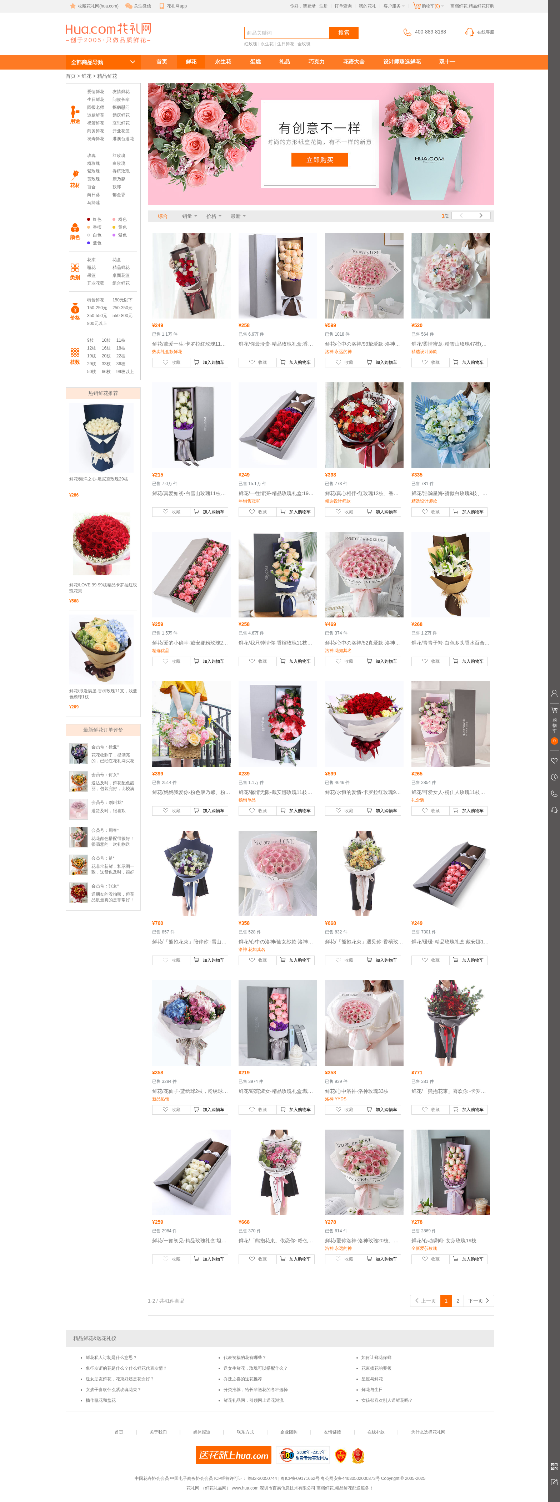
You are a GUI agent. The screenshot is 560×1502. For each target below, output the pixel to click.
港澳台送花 (123, 138)
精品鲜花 (121, 267)
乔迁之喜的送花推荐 (243, 1378)
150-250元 (97, 307)
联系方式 (245, 1432)
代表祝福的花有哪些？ (245, 1357)
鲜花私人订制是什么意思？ (111, 1357)
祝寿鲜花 (95, 138)
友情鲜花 (121, 91)
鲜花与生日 (372, 1389)
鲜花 (191, 61)
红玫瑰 (250, 43)
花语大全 (354, 61)
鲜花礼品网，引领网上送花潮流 (254, 1400)
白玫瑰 (118, 163)
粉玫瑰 (93, 163)
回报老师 (95, 107)
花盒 (116, 259)
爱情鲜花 (95, 91)
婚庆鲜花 (121, 115)
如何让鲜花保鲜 (376, 1357)
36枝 (120, 363)
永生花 (267, 43)
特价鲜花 (95, 299)
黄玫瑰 (93, 179)
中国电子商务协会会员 (191, 1478)
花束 (91, 259)
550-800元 (122, 315)
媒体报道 (201, 1432)
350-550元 (97, 315)
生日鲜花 (285, 43)
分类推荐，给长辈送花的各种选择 (256, 1389)
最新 (236, 216)
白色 (94, 235)
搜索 (344, 33)
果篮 (91, 275)
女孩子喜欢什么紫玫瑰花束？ (113, 1389)
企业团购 (289, 1432)
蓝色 (94, 242)
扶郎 (116, 186)
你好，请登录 (303, 6)
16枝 (106, 348)
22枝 (120, 355)
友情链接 (332, 1432)
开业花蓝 (95, 283)
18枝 (120, 348)
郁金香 (118, 194)
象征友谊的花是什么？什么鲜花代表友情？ (126, 1368)
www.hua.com (245, 1488)
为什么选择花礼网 (428, 1432)
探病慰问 (121, 107)
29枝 (91, 363)
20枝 (106, 355)
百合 (91, 186)
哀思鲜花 (121, 123)
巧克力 (317, 61)
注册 (323, 6)
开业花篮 (121, 130)
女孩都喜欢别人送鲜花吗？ (387, 1400)
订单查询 (343, 6)
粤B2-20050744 (262, 1478)
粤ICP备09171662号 (299, 1478)
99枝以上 (125, 371)
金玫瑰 (304, 43)
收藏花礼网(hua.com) (94, 6)
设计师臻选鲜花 (402, 61)
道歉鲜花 (95, 115)
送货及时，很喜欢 (108, 810)
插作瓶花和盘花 (101, 1400)
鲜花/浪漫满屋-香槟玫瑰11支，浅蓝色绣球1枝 (103, 693)
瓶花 (91, 267)
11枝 (120, 340)
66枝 (106, 371)
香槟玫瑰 (121, 171)
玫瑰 (91, 155)
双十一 (447, 61)
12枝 (91, 348)
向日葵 (93, 194)
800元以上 (97, 323)
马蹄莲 (93, 202)
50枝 (91, 371)
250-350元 (122, 307)
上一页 (425, 1301)
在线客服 (479, 32)
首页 (161, 61)
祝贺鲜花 (95, 123)
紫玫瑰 (93, 171)
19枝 (91, 355)
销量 (187, 216)
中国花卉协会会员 (152, 1478)
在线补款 (376, 1432)
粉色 (119, 219)
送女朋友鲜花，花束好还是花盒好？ (120, 1378)
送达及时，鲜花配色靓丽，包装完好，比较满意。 (112, 788)
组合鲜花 (121, 283)
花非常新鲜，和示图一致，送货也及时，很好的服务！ (112, 872)
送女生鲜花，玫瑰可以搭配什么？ (256, 1368)
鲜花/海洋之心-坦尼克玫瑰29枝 (98, 479)
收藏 (171, 362)
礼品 (284, 61)
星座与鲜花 (372, 1378)
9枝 (90, 340)
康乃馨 (118, 179)
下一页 (479, 1301)
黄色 (119, 227)
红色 (94, 219)
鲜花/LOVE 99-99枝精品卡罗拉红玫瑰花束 (103, 588)
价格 (211, 216)
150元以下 (122, 299)
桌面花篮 (121, 275)
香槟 (94, 227)
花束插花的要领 (376, 1368)
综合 (163, 216)
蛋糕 (255, 61)
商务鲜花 (95, 130)
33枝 (106, 363)
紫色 (119, 235)
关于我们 (158, 1432)
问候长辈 (121, 99)
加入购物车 (209, 362)
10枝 (106, 340)
